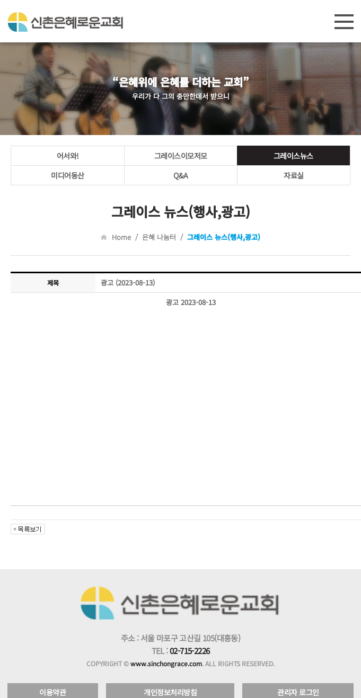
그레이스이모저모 (180, 155)
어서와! (68, 155)
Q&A (180, 175)
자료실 (294, 175)
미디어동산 (67, 175)
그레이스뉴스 (293, 155)
